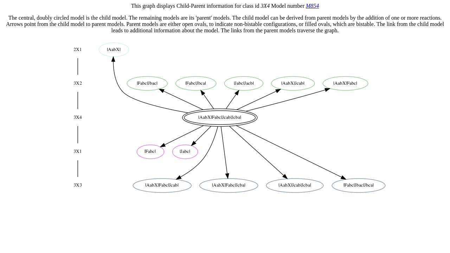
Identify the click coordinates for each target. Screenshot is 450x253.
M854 (312, 6)
